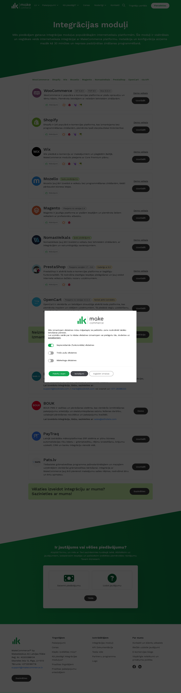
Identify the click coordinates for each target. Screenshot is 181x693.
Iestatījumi (80, 374)
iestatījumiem (54, 338)
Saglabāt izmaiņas (103, 374)
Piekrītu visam (59, 374)
